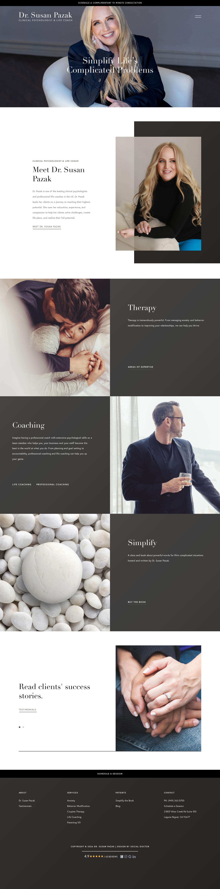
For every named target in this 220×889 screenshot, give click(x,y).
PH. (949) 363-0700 (174, 800)
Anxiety (71, 800)
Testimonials (25, 806)
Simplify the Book (125, 800)
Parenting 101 (74, 822)
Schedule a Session (174, 806)
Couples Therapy (75, 811)
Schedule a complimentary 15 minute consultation (110, 3)
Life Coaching (74, 816)
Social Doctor (139, 846)
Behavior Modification (78, 806)
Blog (118, 806)
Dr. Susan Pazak (27, 800)
